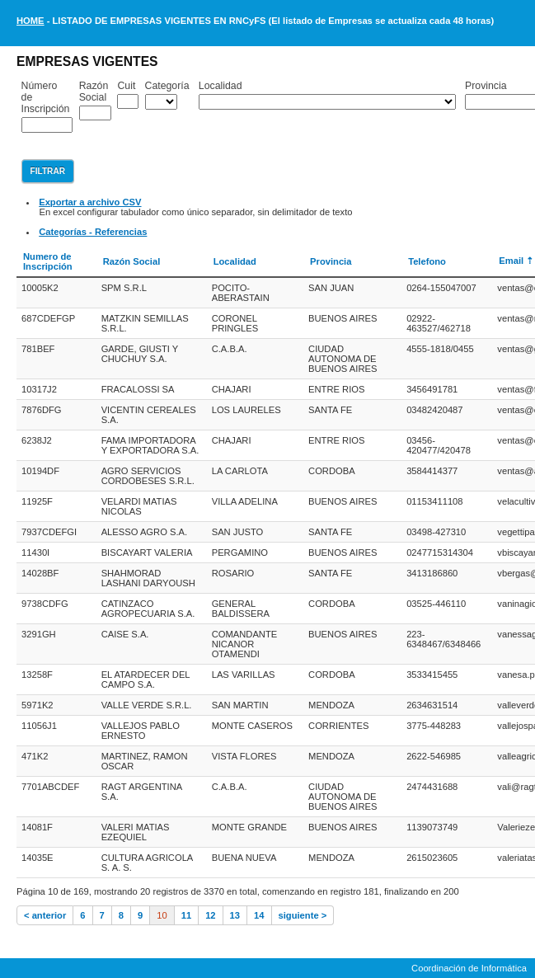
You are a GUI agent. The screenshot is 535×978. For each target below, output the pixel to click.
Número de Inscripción (45, 97)
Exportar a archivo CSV (90, 202)
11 (186, 915)
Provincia (330, 261)
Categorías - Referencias (93, 232)
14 (259, 915)
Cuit (126, 86)
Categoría (167, 86)
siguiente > (303, 915)
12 (210, 915)
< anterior (45, 915)
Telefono (427, 261)
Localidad (220, 86)
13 (235, 915)
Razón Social (94, 91)
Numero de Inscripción (48, 261)
